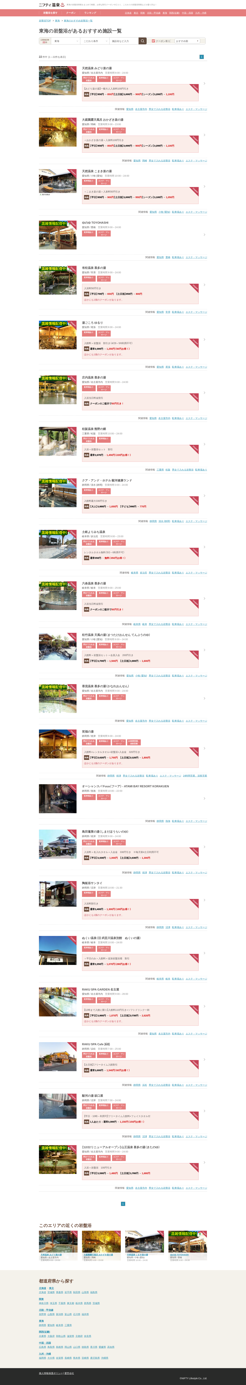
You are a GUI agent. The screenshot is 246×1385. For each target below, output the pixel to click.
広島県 (42, 1347)
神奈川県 (44, 1303)
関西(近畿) (174, 12)
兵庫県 (42, 1336)
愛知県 (129, 109)
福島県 (93, 1292)
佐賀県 (59, 1357)
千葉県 (62, 1303)
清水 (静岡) (164, 521)
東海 (165, 12)
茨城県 (96, 1303)
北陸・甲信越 (153, 12)
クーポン (71, 12)
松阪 (168, 469)
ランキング (90, 12)
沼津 (168, 927)
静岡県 (153, 521)
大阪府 (51, 1336)
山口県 (76, 1347)
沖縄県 (104, 1357)
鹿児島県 (95, 1357)
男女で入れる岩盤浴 (159, 109)
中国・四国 (187, 12)
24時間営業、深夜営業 (195, 775)
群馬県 (87, 1303)
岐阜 (144, 624)
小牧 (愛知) (164, 211)
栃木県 (79, 1303)
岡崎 (144, 160)
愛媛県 (102, 1347)
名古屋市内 (141, 109)
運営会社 (69, 1373)
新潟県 (59, 1314)
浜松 (144, 1084)
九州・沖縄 (200, 12)
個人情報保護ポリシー (51, 1373)
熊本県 (76, 1357)
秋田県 (76, 1292)
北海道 (128, 12)
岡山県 (68, 1347)
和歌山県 (61, 1336)
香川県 (93, 1347)
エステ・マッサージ (196, 109)
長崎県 (68, 1357)
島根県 (59, 1347)
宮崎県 (85, 1357)
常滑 (168, 312)
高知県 (110, 1347)
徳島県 (85, 1347)
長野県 (42, 1314)
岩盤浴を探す (50, 12)
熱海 (168, 821)
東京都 (70, 1303)
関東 (142, 12)
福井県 (85, 1314)
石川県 (76, 1314)
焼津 (118, 775)
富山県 (68, 1314)
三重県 (160, 469)
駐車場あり (178, 109)
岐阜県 (134, 572)
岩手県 (68, 1292)
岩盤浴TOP (45, 20)
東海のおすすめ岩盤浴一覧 (78, 20)
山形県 (85, 1292)
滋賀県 (70, 1336)
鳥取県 (51, 1347)
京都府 (79, 1336)
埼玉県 (53, 1303)
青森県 (59, 1292)
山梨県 (51, 1314)
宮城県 (51, 1292)
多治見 (143, 572)
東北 (136, 12)
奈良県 (87, 1336)
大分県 (51, 1357)
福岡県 (42, 1357)
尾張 (168, 366)
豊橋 (168, 257)
